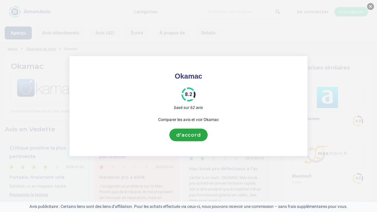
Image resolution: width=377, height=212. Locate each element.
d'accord (188, 135)
